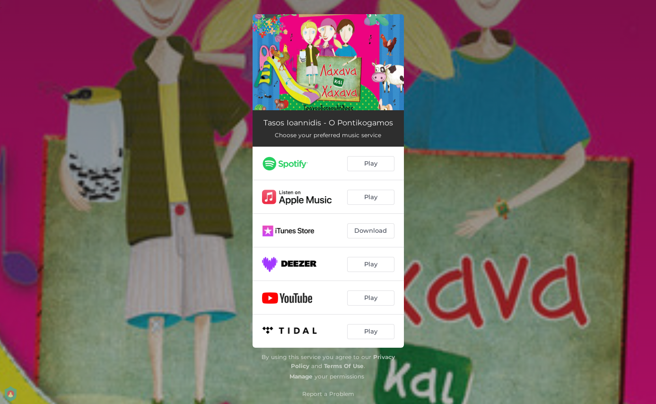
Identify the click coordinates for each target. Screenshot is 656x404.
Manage (301, 376)
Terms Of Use (344, 365)
